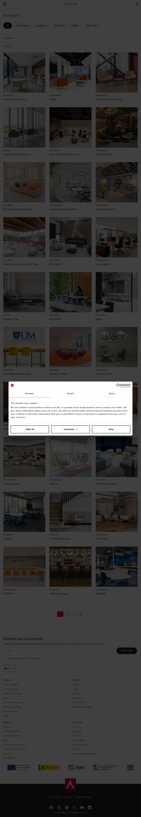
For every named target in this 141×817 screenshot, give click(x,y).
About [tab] (112, 393)
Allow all (30, 429)
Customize (71, 429)
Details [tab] (70, 393)
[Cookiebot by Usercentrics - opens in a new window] (118, 385)
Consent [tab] (29, 393)
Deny (111, 429)
